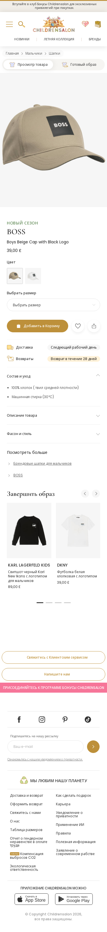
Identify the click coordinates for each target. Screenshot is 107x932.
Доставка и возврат (26, 795)
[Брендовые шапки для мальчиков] (39, 463)
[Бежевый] (15, 276)
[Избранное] (85, 24)
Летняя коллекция (59, 39)
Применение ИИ (70, 824)
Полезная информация (76, 841)
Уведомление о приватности (69, 814)
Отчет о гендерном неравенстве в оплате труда (28, 842)
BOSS (16, 232)
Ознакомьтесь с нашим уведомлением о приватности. (45, 759)
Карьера (63, 804)
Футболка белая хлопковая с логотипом (77, 574)
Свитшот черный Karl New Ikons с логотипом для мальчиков (27, 576)
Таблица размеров (26, 829)
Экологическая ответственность (24, 868)
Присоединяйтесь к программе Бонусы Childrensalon (53, 687)
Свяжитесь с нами (25, 812)
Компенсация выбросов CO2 (26, 855)
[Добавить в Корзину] (37, 326)
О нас (15, 821)
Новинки (21, 39)
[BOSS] (15, 475)
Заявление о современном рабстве (75, 852)
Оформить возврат (26, 804)
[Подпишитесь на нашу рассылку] (93, 746)
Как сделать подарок (73, 795)
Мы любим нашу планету (53, 780)
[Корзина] (97, 24)
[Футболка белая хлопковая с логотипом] (78, 530)
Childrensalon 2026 (64, 914)
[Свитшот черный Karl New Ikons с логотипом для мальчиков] (29, 530)
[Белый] (33, 276)
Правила (63, 833)
